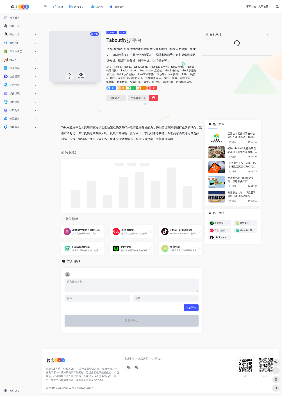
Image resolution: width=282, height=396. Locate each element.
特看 (174, 78)
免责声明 (143, 358)
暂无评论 (73, 261)
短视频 (156, 81)
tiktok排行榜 (172, 70)
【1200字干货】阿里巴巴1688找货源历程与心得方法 (242, 165)
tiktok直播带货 (145, 74)
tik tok (123, 70)
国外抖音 (173, 74)
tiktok (133, 70)
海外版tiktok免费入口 (130, 78)
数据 (192, 74)
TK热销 (160, 74)
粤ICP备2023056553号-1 (83, 388)
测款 (112, 78)
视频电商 (168, 81)
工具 (183, 74)
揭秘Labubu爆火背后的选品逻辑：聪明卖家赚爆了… (242, 150)
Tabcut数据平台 (159, 66)
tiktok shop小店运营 (151, 70)
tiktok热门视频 (125, 74)
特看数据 (122, 81)
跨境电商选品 (183, 81)
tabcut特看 (177, 66)
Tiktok (123, 32)
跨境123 (67, 388)
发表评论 (191, 307)
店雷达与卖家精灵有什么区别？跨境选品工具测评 (241, 135)
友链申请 (129, 358)
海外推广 (111, 32)
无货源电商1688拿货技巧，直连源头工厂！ (240, 179)
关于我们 (157, 358)
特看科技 (135, 81)
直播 (146, 81)
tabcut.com (140, 66)
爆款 (166, 78)
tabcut (127, 66)
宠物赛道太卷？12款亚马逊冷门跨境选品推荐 (242, 194)
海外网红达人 (152, 78)
